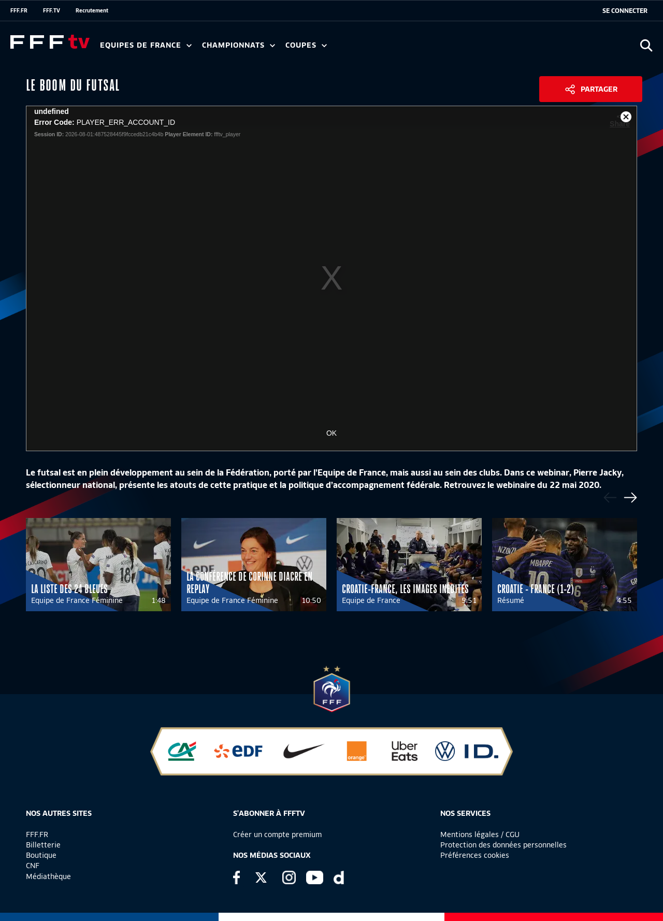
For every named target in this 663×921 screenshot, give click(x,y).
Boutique (41, 855)
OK (331, 433)
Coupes (306, 45)
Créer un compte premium (277, 834)
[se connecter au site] (624, 11)
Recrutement (92, 10)
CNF (32, 865)
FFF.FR (18, 10)
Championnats (238, 45)
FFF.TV (51, 10)
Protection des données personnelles (503, 845)
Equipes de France (146, 45)
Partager (599, 89)
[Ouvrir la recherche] (646, 45)
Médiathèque (48, 876)
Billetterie (43, 845)
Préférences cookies (474, 855)
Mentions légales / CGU (480, 834)
